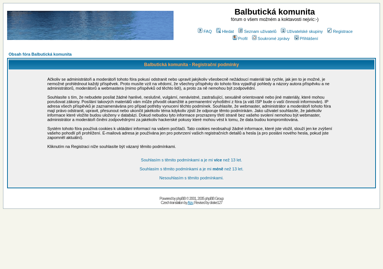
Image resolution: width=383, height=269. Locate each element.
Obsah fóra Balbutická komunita (40, 54)
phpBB (181, 199)
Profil (240, 38)
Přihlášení (306, 38)
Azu (190, 203)
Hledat (225, 31)
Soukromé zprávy (271, 38)
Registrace (340, 31)
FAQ (205, 31)
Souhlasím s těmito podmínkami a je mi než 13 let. (191, 160)
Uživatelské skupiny (302, 31)
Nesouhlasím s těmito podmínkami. (191, 178)
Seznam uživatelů (257, 31)
